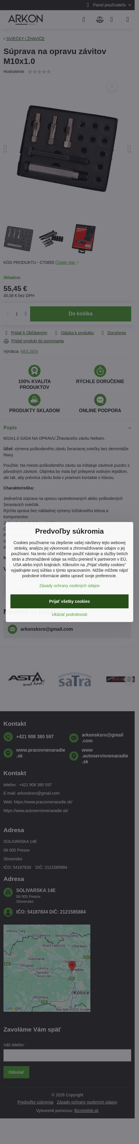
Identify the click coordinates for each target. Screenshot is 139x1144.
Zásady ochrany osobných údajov (69, 585)
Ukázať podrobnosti (69, 614)
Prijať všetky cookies (69, 601)
